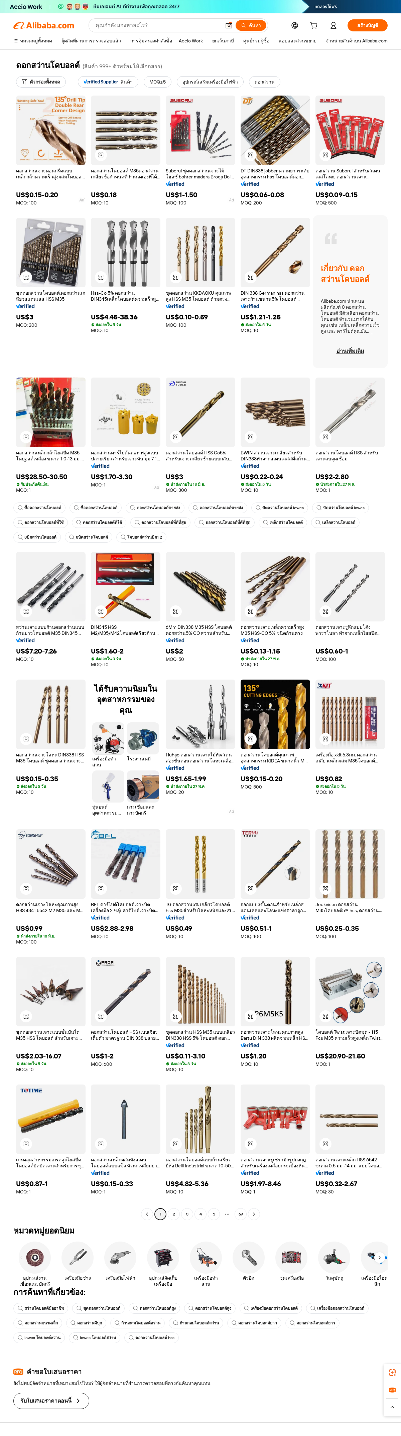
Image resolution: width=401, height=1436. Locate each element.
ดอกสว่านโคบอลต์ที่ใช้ (40, 522)
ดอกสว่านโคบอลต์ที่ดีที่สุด (160, 522)
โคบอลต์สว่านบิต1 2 (141, 537)
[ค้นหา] (251, 25)
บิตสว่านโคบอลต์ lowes (280, 508)
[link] (392, 1372)
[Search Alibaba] (158, 25)
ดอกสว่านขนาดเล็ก (38, 1323)
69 (241, 1214)
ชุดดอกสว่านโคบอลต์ (98, 1308)
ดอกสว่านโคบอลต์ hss (151, 1337)
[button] (229, 25)
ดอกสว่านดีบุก (86, 1323)
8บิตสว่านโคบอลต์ (37, 537)
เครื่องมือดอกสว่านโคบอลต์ (271, 1308)
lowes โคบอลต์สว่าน (39, 1337)
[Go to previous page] (147, 1214)
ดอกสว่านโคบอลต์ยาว (254, 1323)
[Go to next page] (254, 1214)
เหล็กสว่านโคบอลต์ (283, 522)
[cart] (315, 26)
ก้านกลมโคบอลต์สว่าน (137, 1323)
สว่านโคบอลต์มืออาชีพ (41, 1308)
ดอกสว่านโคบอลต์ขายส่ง (155, 508)
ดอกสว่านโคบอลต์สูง (154, 1308)
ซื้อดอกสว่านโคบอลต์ (39, 508)
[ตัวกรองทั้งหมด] (41, 82)
